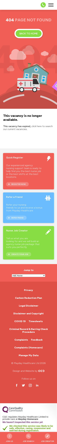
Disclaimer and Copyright (28, 313)
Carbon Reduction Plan (28, 297)
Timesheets (36, 321)
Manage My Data (28, 355)
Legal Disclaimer (28, 305)
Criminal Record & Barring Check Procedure (28, 330)
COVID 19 (20, 321)
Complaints (21, 339)
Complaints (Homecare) (28, 347)
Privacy (28, 290)
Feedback (37, 339)
